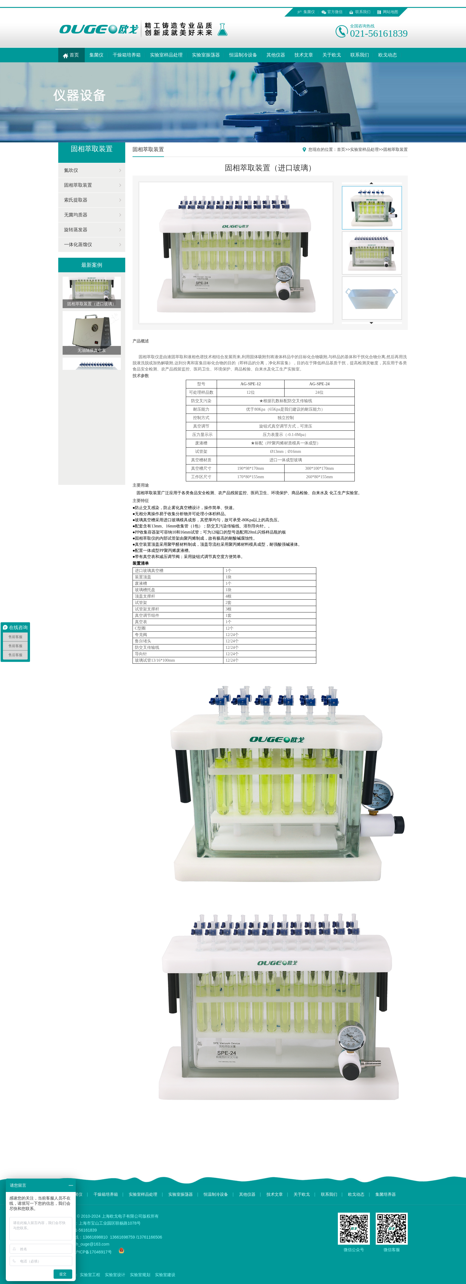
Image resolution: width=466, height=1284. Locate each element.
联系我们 (362, 12)
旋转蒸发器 (75, 229)
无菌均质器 (75, 214)
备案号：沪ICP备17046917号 (85, 1252)
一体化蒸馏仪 (78, 244)
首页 (71, 55)
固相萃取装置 (78, 185)
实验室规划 (140, 1274)
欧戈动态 (387, 54)
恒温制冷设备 (243, 54)
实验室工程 (90, 1274)
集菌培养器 (385, 1194)
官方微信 (335, 12)
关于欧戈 (331, 54)
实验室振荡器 (206, 54)
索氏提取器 (75, 199)
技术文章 (303, 54)
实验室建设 (165, 1274)
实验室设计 (115, 1274)
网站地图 (390, 12)
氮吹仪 (71, 170)
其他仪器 (275, 54)
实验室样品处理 (166, 54)
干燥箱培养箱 (127, 54)
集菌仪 (309, 12)
